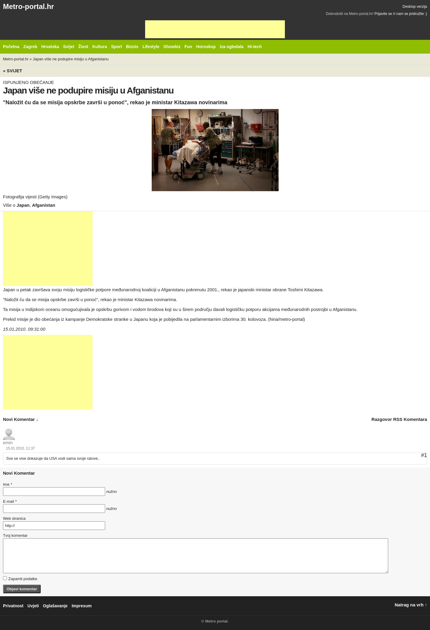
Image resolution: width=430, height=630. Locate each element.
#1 (424, 455)
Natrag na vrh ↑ (411, 604)
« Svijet (12, 70)
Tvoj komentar (15, 535)
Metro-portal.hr (28, 6)
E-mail (10, 501)
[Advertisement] (215, 29)
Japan (23, 205)
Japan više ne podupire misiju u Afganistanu (71, 59)
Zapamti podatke (20, 578)
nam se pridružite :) (411, 14)
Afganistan (43, 205)
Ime (7, 484)
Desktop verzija (415, 6)
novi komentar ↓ (20, 419)
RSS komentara (410, 419)
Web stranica (14, 518)
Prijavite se (383, 14)
